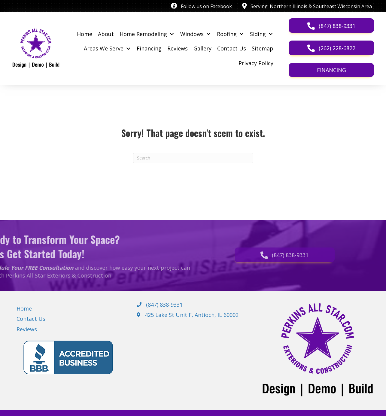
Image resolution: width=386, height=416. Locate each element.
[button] (331, 25)
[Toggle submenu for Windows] (208, 34)
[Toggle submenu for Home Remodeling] (171, 34)
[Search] (193, 158)
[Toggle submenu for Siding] (270, 34)
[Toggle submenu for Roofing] (241, 34)
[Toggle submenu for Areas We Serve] (128, 48)
